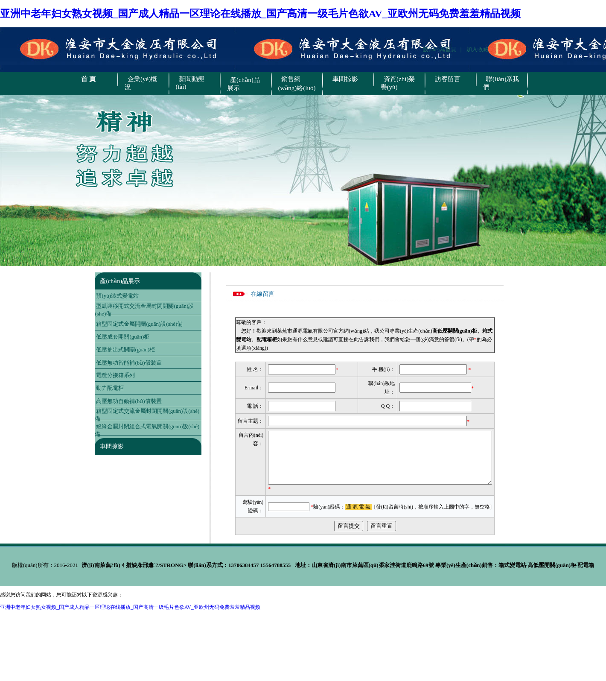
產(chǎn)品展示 (120, 281)
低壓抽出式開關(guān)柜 (125, 349)
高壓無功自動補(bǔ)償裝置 (128, 401)
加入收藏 (477, 49)
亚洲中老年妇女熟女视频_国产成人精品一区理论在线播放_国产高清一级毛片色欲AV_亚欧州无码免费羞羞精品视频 (260, 13)
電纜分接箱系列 (115, 375)
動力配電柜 (110, 388)
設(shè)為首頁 (441, 49)
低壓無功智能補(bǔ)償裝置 (128, 362)
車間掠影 (112, 446)
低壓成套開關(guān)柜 (122, 336)
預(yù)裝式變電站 (117, 295)
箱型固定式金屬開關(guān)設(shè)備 (139, 324)
